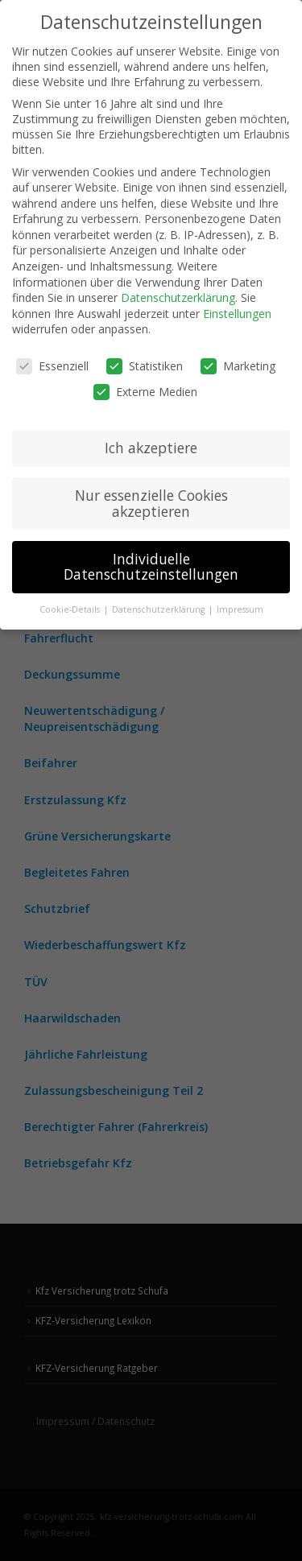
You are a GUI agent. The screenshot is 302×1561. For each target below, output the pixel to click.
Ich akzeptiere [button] (151, 447)
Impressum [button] (240, 609)
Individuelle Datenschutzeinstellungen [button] (151, 566)
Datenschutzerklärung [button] (159, 609)
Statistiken (144, 366)
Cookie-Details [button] (70, 609)
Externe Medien (145, 391)
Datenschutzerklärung (178, 297)
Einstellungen (237, 313)
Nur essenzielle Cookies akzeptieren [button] (151, 503)
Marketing (238, 366)
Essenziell (52, 366)
